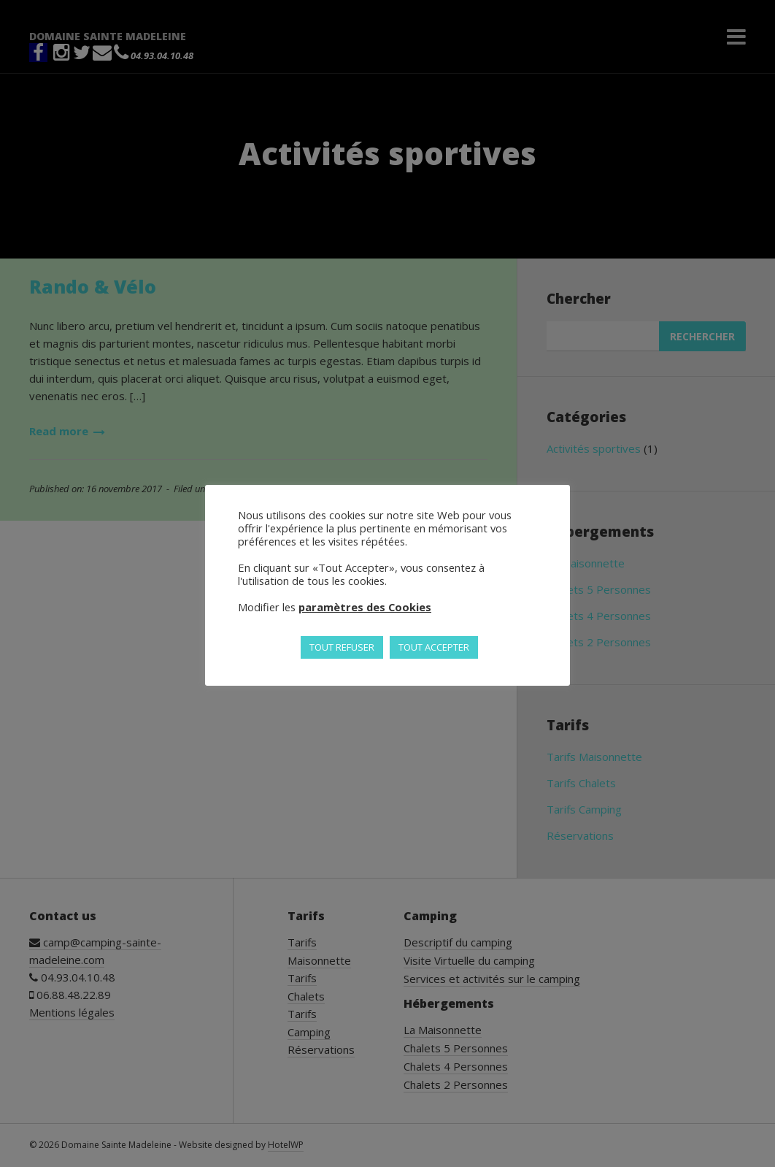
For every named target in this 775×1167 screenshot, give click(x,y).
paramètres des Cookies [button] (364, 607)
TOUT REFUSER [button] (341, 647)
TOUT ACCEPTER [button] (433, 647)
